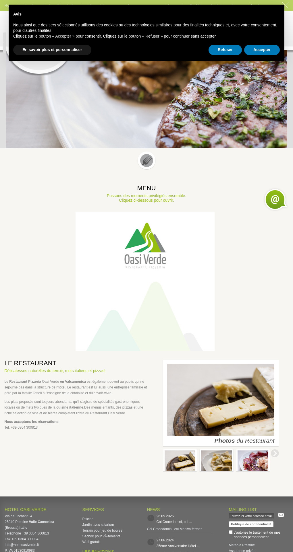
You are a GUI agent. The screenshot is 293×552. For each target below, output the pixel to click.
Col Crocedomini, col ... (174, 522)
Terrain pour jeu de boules (102, 530)
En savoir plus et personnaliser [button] (52, 49)
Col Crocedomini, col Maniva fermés (175, 529)
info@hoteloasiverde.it (22, 545)
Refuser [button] (225, 49)
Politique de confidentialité (251, 524)
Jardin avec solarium (98, 525)
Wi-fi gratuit (91, 542)
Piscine (88, 519)
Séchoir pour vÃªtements (101, 536)
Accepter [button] (262, 49)
